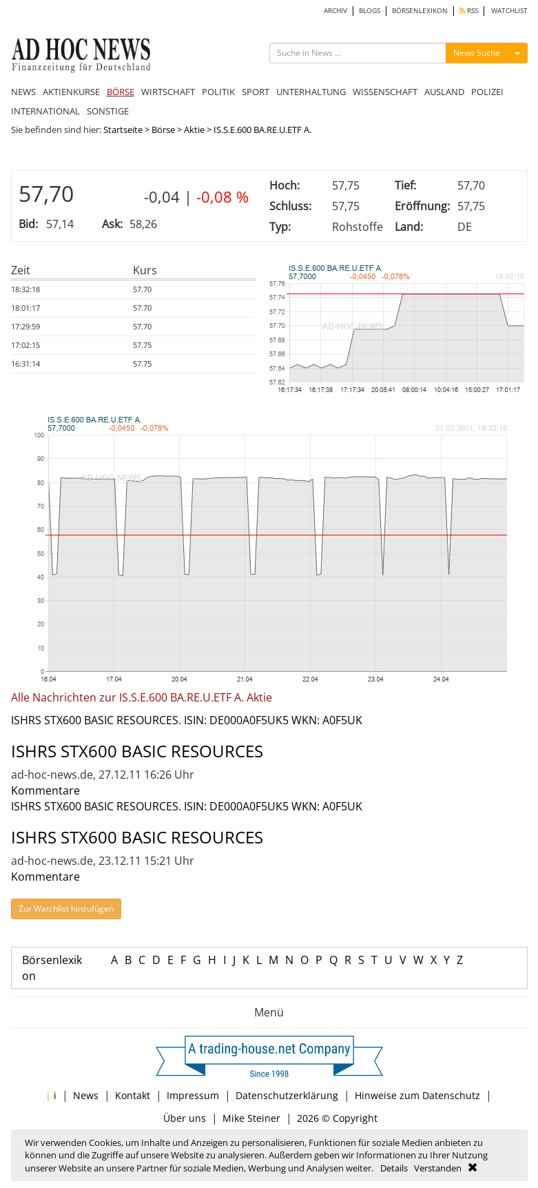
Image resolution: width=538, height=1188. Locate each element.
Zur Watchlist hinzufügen (66, 908)
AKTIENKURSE (71, 91)
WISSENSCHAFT (385, 91)
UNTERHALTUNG (311, 91)
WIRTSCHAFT (168, 91)
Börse (163, 129)
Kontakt (132, 1095)
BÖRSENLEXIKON (420, 10)
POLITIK (218, 91)
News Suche (476, 53)
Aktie (194, 129)
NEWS (23, 91)
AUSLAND (444, 91)
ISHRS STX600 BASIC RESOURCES (137, 750)
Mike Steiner (251, 1118)
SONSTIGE (108, 111)
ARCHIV (335, 10)
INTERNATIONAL (45, 111)
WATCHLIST (509, 10)
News (86, 1095)
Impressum (193, 1095)
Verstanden (438, 1168)
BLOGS (369, 10)
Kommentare (45, 790)
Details (394, 1168)
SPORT (255, 91)
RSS (468, 10)
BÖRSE (120, 91)
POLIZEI (487, 91)
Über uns (184, 1118)
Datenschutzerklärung (287, 1095)
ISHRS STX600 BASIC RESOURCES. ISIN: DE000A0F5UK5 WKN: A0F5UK (186, 720)
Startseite (123, 129)
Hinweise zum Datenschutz (417, 1095)
